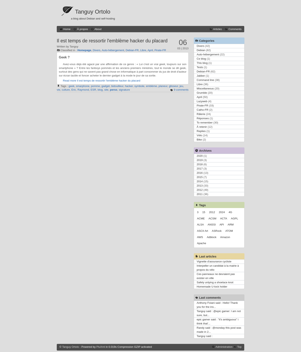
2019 (200, 160)
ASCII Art (202, 230)
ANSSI (212, 224)
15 (203, 212)
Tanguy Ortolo (92, 12)
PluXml (100, 346)
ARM (231, 224)
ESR (93, 89)
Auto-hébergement (113, 50)
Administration (223, 346)
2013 (200, 185)
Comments (234, 29)
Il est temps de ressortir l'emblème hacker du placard (112, 40)
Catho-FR (202, 109)
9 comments (181, 89)
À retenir (202, 126)
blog (100, 89)
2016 (200, 172)
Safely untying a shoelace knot (215, 282)
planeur (163, 86)
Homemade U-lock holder (212, 286)
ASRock (217, 230)
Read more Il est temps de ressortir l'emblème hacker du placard (101, 80)
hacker (129, 86)
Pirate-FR (160, 50)
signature (124, 89)
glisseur (173, 86)
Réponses (203, 118)
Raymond (83, 89)
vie (58, 89)
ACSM (212, 218)
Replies (201, 131)
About (98, 29)
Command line (205, 80)
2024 (222, 212)
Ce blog (201, 58)
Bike (199, 139)
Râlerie (201, 114)
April (150, 50)
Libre (143, 50)
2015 (200, 177)
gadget (106, 86)
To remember (205, 122)
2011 (200, 194)
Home (67, 29)
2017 (200, 168)
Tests (200, 67)
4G (230, 212)
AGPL (234, 218)
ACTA (223, 218)
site (106, 89)
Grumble (202, 92)
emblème (151, 86)
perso (113, 89)
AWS (200, 237)
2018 (200, 164)
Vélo (199, 135)
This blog (202, 62)
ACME (201, 218)
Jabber (201, 75)
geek (71, 86)
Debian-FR (132, 50)
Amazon (225, 237)
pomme (95, 86)
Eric (73, 89)
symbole (139, 86)
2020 (200, 155)
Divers (97, 50)
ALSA (200, 224)
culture (66, 89)
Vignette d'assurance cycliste (214, 261)
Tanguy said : (205, 336)
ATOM (229, 230)
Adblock (211, 237)
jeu (181, 86)
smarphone (83, 86)
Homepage (84, 50)
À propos (82, 29)
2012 (200, 189)
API (222, 224)
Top (239, 346)
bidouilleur (117, 86)
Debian (201, 50)
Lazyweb (202, 101)
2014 (200, 181)
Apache (201, 243)
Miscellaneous (205, 88)
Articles (217, 29)
